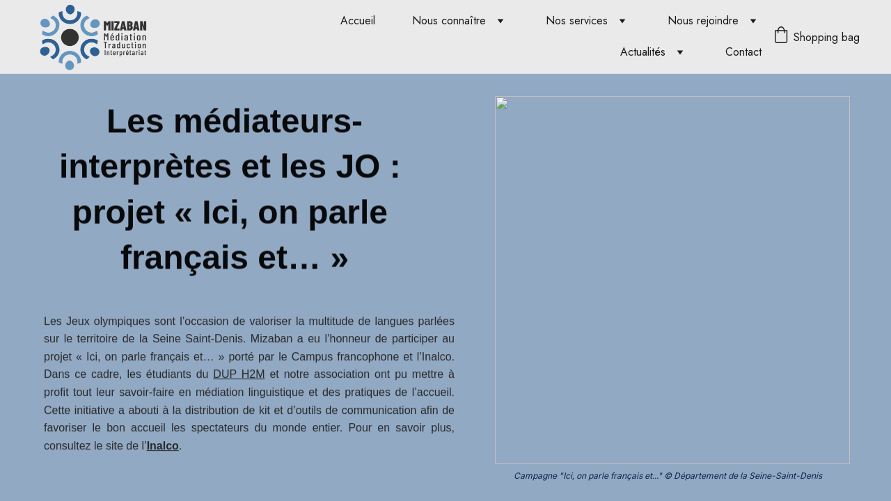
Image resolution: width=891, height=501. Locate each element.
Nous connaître (449, 21)
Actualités (642, 52)
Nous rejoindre (703, 21)
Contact (743, 52)
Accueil (357, 21)
